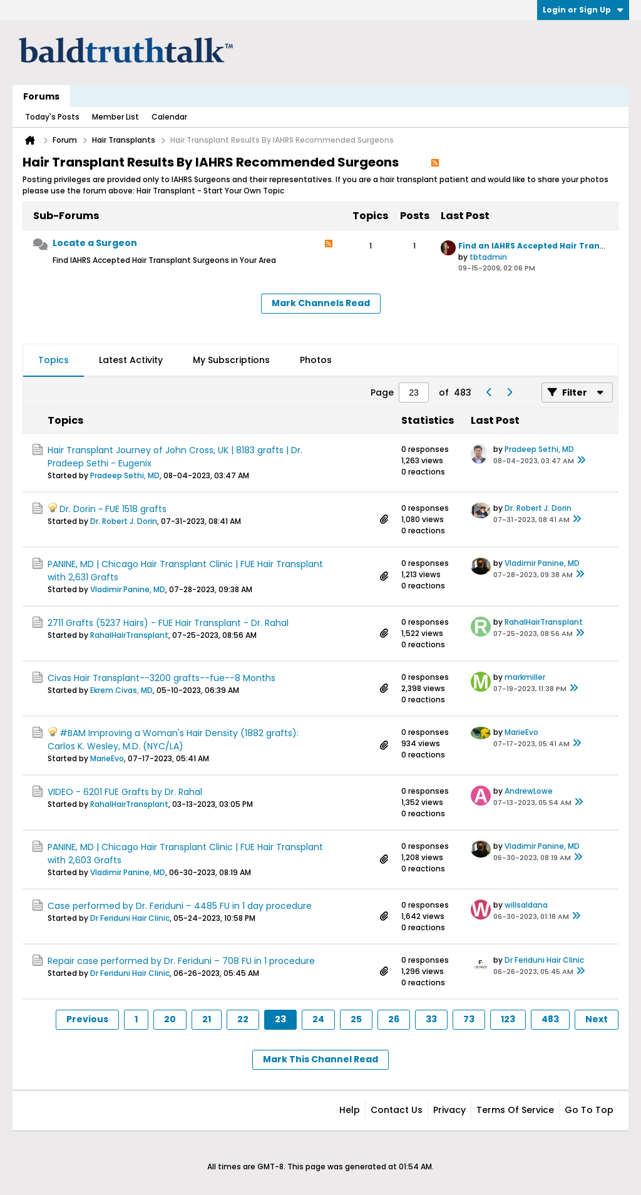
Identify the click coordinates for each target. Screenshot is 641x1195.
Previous (87, 1019)
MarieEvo (107, 758)
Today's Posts (52, 116)
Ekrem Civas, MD (121, 690)
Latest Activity (131, 360)
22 (243, 1019)
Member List (115, 116)
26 (393, 1019)
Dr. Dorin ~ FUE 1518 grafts (113, 509)
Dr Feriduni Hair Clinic (130, 918)
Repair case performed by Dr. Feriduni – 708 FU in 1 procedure (181, 961)
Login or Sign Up (583, 9)
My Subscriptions (231, 360)
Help (349, 1110)
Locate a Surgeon (95, 243)
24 (318, 1019)
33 (431, 1019)
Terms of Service (515, 1110)
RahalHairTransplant (129, 635)
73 (468, 1019)
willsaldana (526, 905)
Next (596, 1019)
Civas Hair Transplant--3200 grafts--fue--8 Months (161, 678)
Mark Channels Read (321, 303)
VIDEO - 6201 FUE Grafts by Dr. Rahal (125, 792)
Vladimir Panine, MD (127, 589)
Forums (41, 96)
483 (550, 1019)
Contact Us (397, 1110)
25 (356, 1019)
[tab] (53, 360)
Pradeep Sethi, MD (125, 475)
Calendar (169, 116)
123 (508, 1019)
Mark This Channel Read (320, 1059)
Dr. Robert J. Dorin (123, 521)
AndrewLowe (529, 791)
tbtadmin (488, 257)
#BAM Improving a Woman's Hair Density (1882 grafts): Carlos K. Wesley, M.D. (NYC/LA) (173, 739)
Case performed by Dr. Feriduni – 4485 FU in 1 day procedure (180, 906)
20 (170, 1019)
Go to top (589, 1110)
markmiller (525, 677)
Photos (316, 360)
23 (280, 1019)
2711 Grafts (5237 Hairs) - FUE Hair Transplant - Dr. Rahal (168, 623)
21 (206, 1019)
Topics (53, 360)
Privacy (449, 1110)
